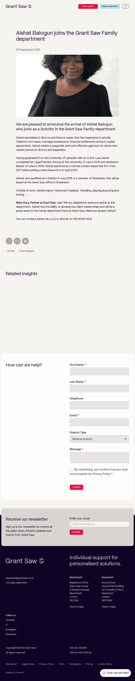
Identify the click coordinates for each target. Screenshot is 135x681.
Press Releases (26, 251)
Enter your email (80, 518)
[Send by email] (17, 241)
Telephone (76, 398)
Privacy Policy (101, 474)
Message (75, 449)
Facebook (11, 634)
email (52, 219)
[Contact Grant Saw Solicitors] (115, 673)
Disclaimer (11, 664)
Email (73, 415)
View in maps (77, 607)
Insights (21, 25)
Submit (76, 487)
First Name (77, 365)
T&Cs (62, 664)
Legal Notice (28, 664)
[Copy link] (9, 241)
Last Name (77, 382)
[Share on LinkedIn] (25, 241)
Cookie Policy (104, 664)
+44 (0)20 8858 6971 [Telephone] (16, 583)
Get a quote (88, 6)
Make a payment (110, 6)
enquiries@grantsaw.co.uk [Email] (20, 578)
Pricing (89, 664)
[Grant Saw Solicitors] (18, 6)
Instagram (11, 629)
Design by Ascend (14, 673)
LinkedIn (10, 620)
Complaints (75, 664)
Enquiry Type (78, 432)
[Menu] (125, 6)
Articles (11, 251)
